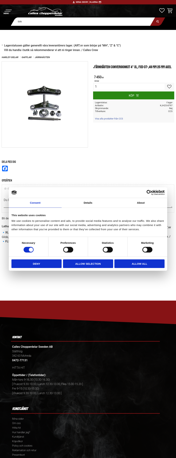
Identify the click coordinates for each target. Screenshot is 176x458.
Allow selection (88, 263)
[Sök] (157, 21)
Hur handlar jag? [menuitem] (21, 432)
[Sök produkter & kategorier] (83, 21)
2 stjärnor (8, 188)
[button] (7, 11)
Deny (36, 263)
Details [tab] (88, 202)
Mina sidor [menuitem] (18, 418)
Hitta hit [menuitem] (16, 427)
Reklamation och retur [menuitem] (24, 450)
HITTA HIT (18, 367)
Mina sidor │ (83, 2)
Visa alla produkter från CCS (109, 118)
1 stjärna (5, 188)
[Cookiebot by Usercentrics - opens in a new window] (149, 192)
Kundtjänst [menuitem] (18, 436)
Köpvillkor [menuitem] (17, 441)
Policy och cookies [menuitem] (22, 445)
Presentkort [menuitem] (18, 454)
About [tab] (140, 202)
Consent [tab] (35, 202)
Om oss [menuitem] (16, 423)
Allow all (139, 263)
